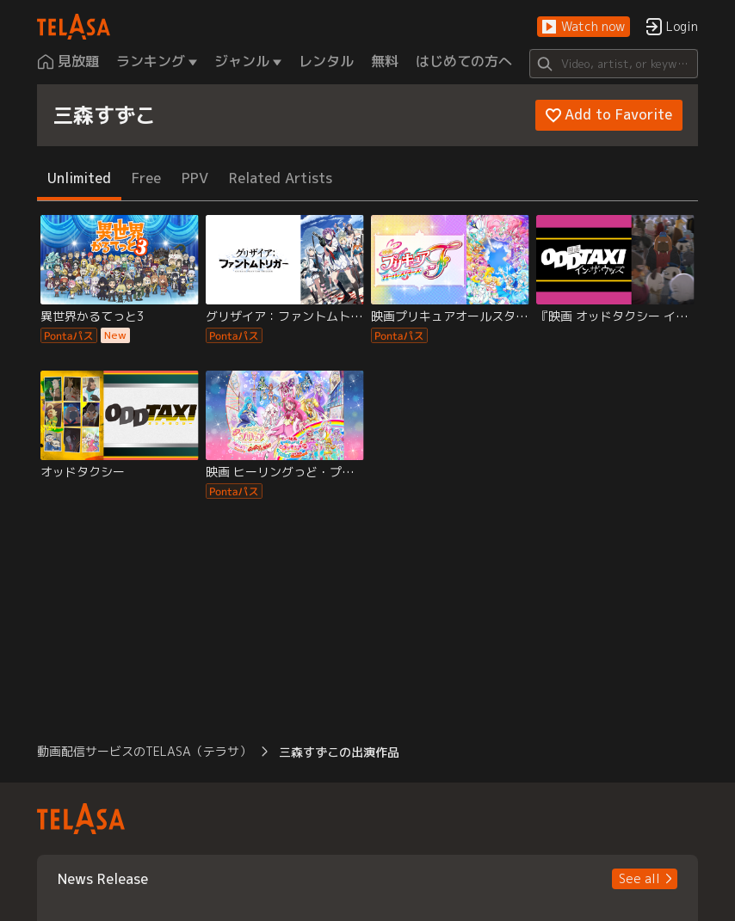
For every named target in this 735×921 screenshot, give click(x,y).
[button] (583, 27)
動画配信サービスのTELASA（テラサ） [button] (144, 751)
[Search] (614, 63)
